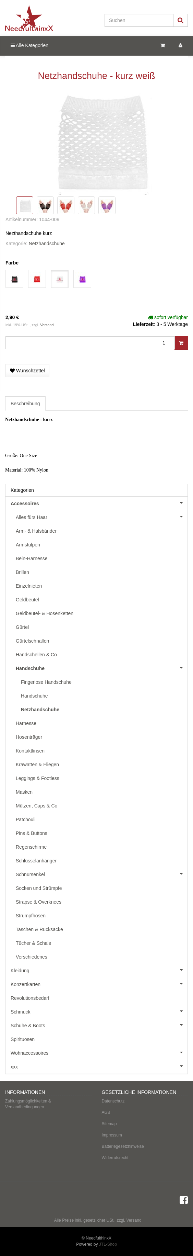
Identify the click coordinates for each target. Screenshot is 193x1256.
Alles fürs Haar (102, 516)
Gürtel (22, 627)
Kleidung (99, 970)
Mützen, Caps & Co (36, 805)
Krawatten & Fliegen (37, 764)
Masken (24, 792)
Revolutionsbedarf (30, 998)
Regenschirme (31, 847)
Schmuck (99, 1011)
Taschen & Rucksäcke (39, 929)
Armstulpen (28, 544)
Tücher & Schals (33, 943)
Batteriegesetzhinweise (123, 1146)
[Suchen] (139, 20)
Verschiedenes (31, 957)
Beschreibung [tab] (25, 403)
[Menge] (90, 342)
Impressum (112, 1135)
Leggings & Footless (37, 778)
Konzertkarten (99, 983)
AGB (106, 1112)
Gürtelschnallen (32, 641)
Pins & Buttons (31, 833)
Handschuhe (102, 667)
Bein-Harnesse (32, 558)
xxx (99, 1066)
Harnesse (26, 723)
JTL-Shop (108, 1244)
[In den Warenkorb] (181, 343)
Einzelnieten (29, 586)
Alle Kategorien (29, 45)
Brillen (22, 572)
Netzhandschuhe (47, 243)
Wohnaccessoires (99, 1052)
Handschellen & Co (36, 654)
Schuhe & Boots (99, 1025)
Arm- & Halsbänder (36, 531)
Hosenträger (29, 737)
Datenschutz (113, 1101)
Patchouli (26, 819)
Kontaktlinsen (30, 751)
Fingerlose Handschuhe (46, 682)
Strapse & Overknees (38, 902)
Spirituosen (23, 1039)
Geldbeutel (27, 599)
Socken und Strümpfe (39, 888)
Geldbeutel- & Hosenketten (44, 613)
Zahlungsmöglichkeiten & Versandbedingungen (28, 1104)
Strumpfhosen (31, 915)
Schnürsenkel (102, 874)
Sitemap (109, 1123)
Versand (46, 325)
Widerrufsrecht (115, 1157)
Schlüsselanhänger (36, 860)
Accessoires (99, 503)
